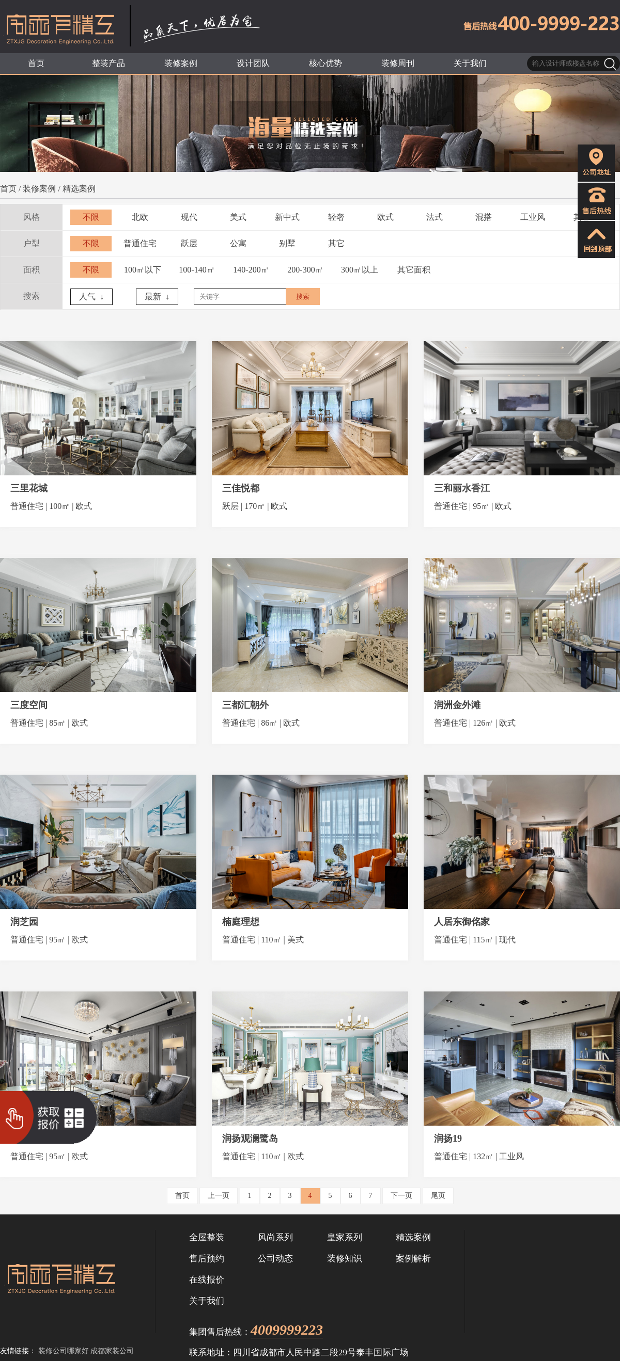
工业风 (532, 217)
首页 (8, 188)
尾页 (438, 1195)
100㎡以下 (142, 269)
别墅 (287, 243)
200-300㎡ (305, 269)
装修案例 (39, 188)
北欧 (140, 217)
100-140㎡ (196, 269)
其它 (336, 243)
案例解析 (413, 1258)
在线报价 (206, 1280)
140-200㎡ (251, 269)
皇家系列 (344, 1237)
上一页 (218, 1195)
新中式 (287, 217)
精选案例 (79, 188)
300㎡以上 (359, 269)
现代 (189, 217)
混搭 (483, 217)
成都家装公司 (112, 1351)
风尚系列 (275, 1237)
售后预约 (206, 1258)
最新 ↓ (157, 296)
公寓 (238, 243)
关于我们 (206, 1301)
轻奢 (336, 217)
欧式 (385, 217)
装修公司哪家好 (63, 1351)
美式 (238, 217)
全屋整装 (206, 1237)
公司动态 (275, 1258)
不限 (91, 217)
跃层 (189, 243)
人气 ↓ (91, 296)
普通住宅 (140, 243)
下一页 (401, 1195)
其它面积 (413, 269)
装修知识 (344, 1258)
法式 (434, 217)
